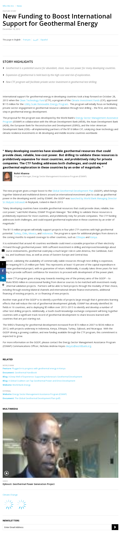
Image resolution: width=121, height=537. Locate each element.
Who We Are (8, 6)
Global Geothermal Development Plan (72, 190)
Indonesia (47, 233)
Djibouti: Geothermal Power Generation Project (29, 484)
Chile (24, 233)
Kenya (93, 237)
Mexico (32, 233)
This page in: (8, 39)
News (19, 6)
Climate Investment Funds (85, 100)
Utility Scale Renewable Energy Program (46, 104)
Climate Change (10, 494)
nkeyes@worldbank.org (78, 346)
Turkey (17, 233)
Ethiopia (80, 237)
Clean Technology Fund (32, 100)
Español (44, 39)
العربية (35, 39)
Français (26, 39)
